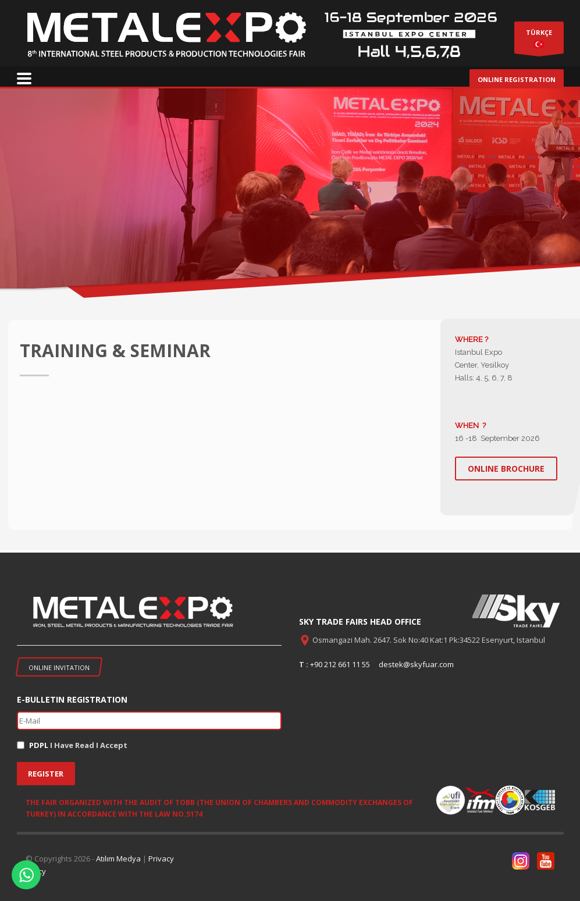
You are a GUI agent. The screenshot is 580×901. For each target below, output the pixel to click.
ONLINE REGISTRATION (517, 79)
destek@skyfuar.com (416, 664)
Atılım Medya (118, 858)
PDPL (38, 745)
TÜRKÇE (539, 40)
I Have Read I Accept (78, 745)
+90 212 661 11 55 (340, 664)
